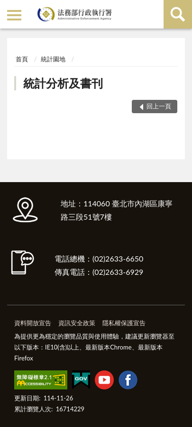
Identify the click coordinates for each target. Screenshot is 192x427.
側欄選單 (14, 15)
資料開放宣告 (32, 323)
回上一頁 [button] (158, 106)
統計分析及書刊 (63, 83)
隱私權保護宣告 (124, 323)
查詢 (178, 14)
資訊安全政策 (76, 323)
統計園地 (53, 59)
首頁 (22, 59)
